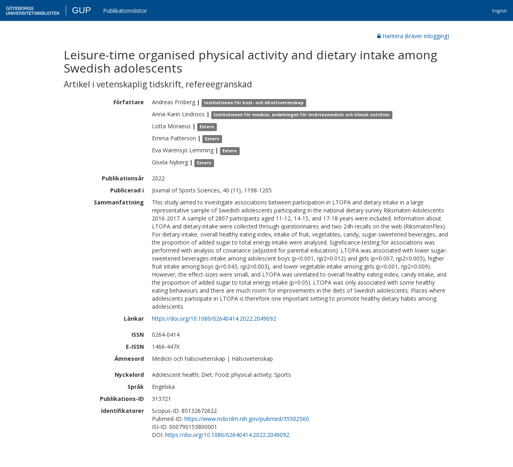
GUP (81, 10)
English (499, 11)
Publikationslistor (125, 10)
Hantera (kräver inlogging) (413, 36)
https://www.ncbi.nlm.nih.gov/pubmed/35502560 (246, 419)
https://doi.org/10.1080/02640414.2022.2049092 (214, 318)
